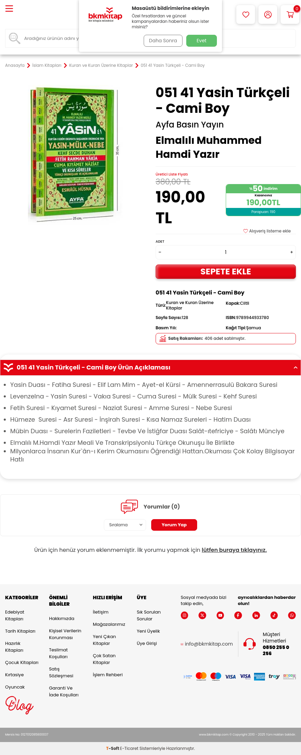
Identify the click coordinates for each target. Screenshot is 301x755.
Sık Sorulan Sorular (149, 615)
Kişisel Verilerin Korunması (65, 634)
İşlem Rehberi (108, 674)
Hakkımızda (61, 618)
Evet (202, 40)
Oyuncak (15, 687)
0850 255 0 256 (276, 650)
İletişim (101, 612)
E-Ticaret (129, 748)
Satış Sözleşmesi (61, 672)
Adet (160, 241)
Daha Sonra (162, 40)
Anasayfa (15, 65)
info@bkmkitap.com (209, 644)
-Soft (113, 748)
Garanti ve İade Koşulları (64, 691)
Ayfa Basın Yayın (190, 124)
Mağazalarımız (109, 624)
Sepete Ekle (226, 271)
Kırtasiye (14, 674)
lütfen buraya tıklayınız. (234, 550)
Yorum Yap (174, 524)
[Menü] (9, 9)
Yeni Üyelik (148, 631)
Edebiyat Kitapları (14, 615)
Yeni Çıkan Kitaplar (104, 640)
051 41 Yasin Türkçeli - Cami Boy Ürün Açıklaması (150, 367)
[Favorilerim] (245, 14)
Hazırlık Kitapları (14, 646)
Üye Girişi (147, 643)
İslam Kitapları (46, 65)
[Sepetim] (290, 14)
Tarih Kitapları (20, 631)
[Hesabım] (267, 14)
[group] (75, 155)
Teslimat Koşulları (58, 653)
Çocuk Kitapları (21, 662)
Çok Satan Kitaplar (104, 659)
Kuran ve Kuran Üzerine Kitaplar (101, 65)
